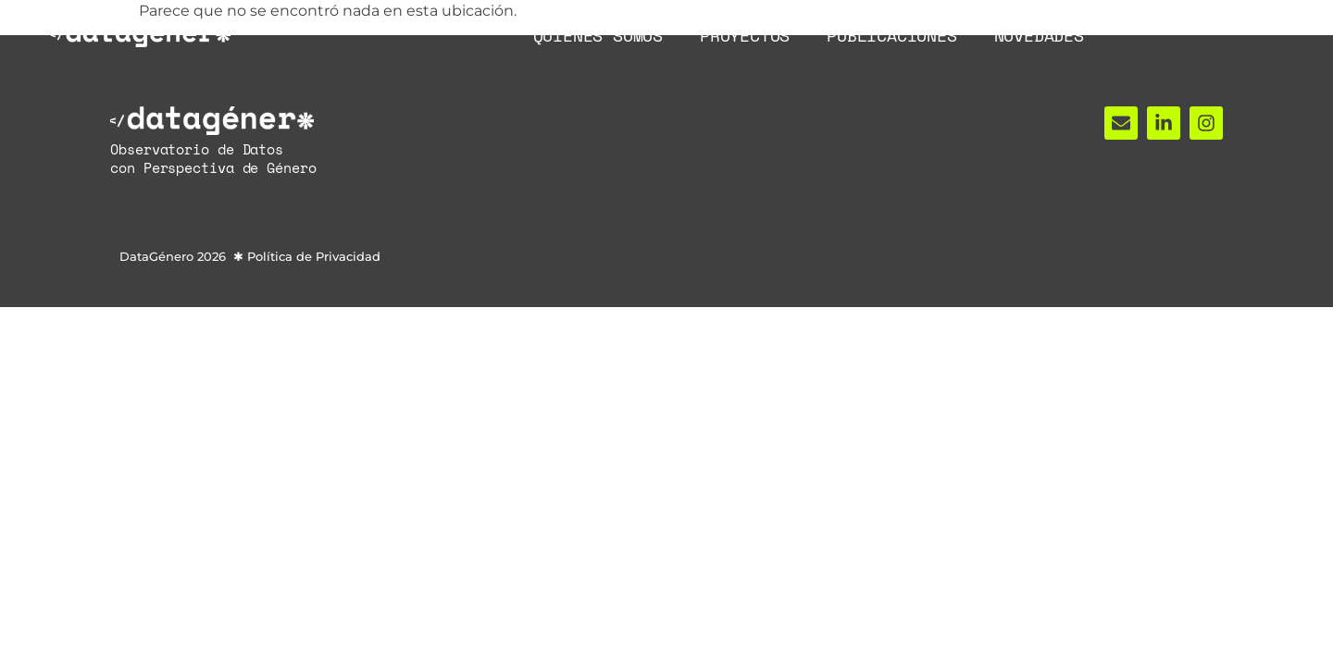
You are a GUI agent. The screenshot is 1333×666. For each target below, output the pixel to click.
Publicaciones (891, 35)
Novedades (1039, 35)
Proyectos (745, 35)
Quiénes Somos (598, 35)
